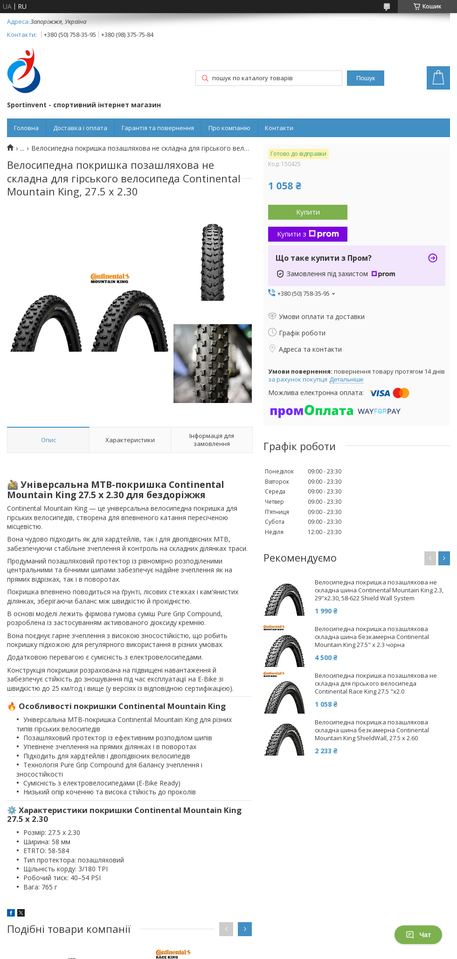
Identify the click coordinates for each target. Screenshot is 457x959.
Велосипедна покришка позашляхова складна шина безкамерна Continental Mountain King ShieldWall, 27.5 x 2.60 (372, 730)
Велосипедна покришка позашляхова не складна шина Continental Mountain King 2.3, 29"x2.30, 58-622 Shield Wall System (379, 590)
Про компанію (229, 128)
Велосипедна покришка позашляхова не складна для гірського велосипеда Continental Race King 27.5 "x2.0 (376, 683)
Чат (418, 935)
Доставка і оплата (80, 128)
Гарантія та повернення (158, 128)
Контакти (279, 128)
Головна (26, 128)
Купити (308, 211)
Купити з (308, 233)
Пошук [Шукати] (365, 78)
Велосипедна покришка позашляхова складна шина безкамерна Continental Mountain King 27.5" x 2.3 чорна (372, 637)
